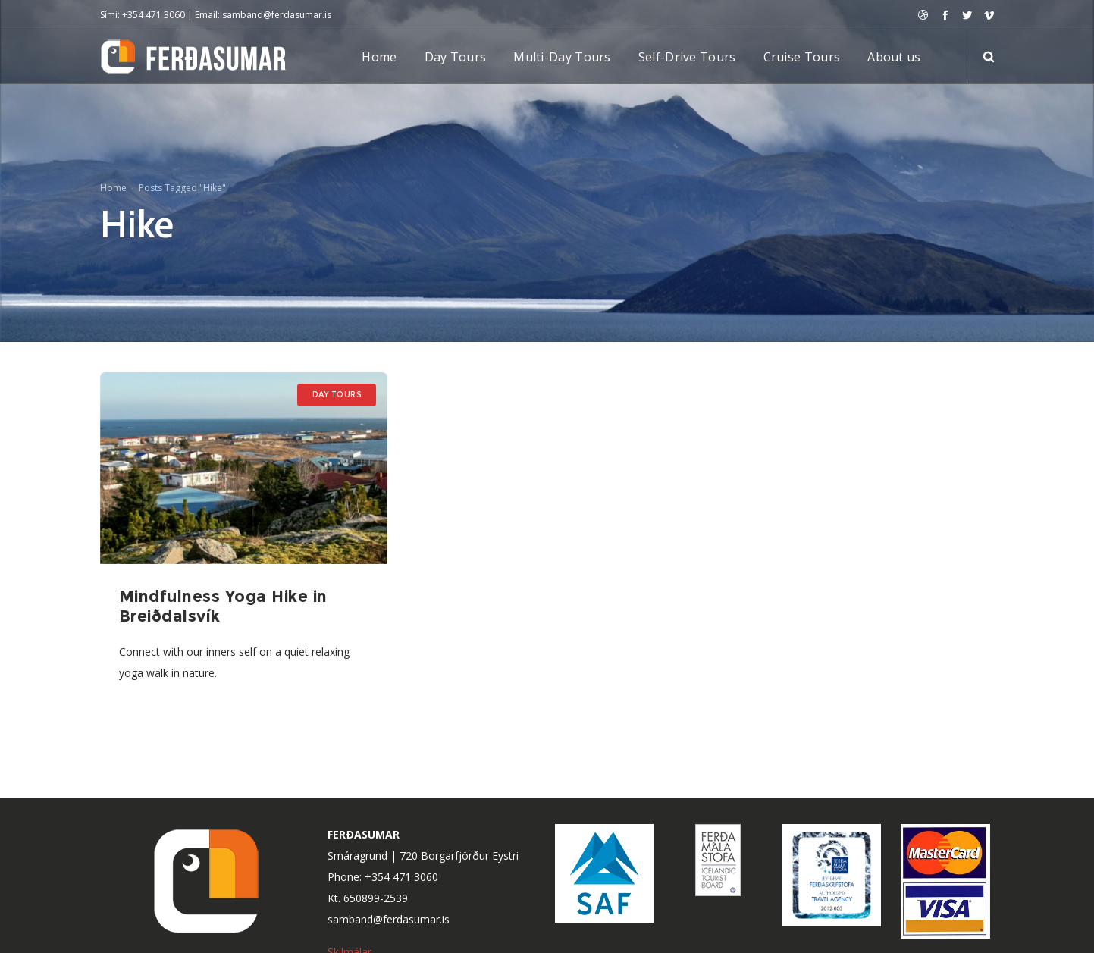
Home (113, 187)
